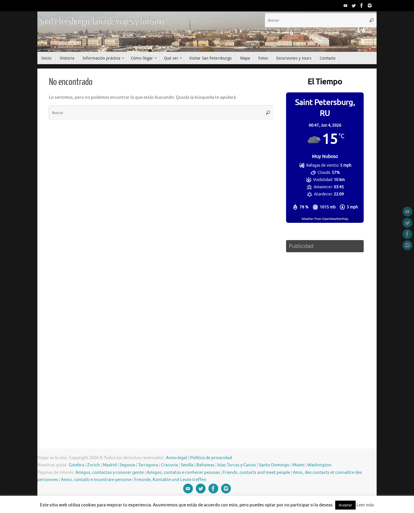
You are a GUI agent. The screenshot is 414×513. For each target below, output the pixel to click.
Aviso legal (176, 458)
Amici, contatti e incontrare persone (96, 479)
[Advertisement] (325, 342)
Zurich (93, 465)
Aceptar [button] (345, 505)
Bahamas (205, 465)
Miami (298, 465)
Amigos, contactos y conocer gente (109, 472)
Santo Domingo (274, 465)
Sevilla (187, 465)
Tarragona (148, 465)
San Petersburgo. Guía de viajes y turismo (101, 21)
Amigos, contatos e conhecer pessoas (183, 472)
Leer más (365, 505)
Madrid (110, 465)
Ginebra (76, 465)
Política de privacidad (211, 458)
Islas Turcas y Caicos (236, 465)
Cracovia (169, 465)
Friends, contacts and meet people (256, 472)
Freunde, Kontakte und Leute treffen (170, 479)
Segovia (127, 465)
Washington (319, 465)
